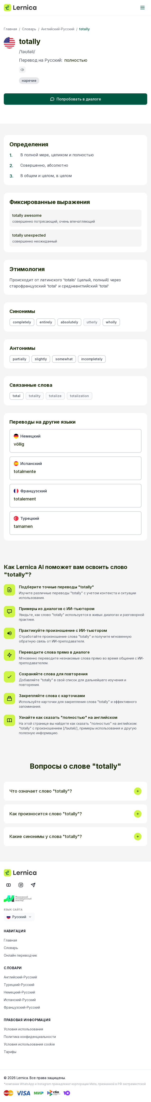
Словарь (29, 29)
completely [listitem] (22, 322)
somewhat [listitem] (64, 359)
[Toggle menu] (142, 7)
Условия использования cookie (29, 1044)
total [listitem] (16, 396)
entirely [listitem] (46, 322)
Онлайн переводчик (20, 955)
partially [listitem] (19, 359)
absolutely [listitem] (69, 322)
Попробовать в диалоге (75, 99)
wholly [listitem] (111, 322)
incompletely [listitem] (91, 359)
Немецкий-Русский (19, 992)
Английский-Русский (57, 29)
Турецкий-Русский (19, 985)
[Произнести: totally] (22, 69)
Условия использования (23, 1029)
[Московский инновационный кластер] (75, 898)
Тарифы (10, 1052)
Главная (10, 29)
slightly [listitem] (41, 359)
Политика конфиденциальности (30, 1037)
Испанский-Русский (20, 1000)
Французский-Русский (22, 1007)
